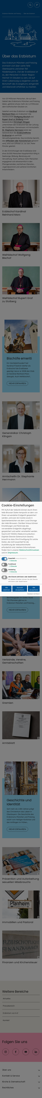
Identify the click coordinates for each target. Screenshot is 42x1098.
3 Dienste (12, 561)
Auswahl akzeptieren (19, 589)
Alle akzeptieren (33, 589)
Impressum (13, 553)
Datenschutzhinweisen (29, 550)
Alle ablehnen (6, 589)
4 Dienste (12, 572)
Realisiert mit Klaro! (33, 594)
